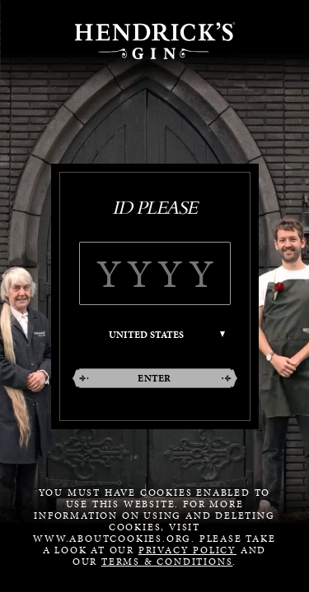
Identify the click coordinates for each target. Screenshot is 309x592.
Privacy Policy (187, 550)
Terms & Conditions (166, 561)
